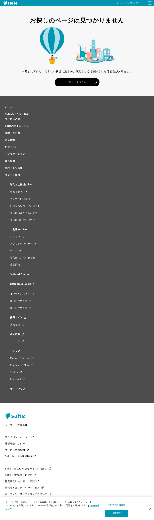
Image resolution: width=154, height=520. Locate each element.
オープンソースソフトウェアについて (26, 494)
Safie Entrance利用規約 (19, 475)
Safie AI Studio (19, 274)
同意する (116, 513)
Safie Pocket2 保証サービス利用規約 (26, 468)
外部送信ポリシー (15, 443)
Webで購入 (16, 191)
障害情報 (15, 264)
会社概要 (15, 334)
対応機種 (10, 140)
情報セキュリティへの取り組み (22, 487)
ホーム (8, 107)
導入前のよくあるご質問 (24, 212)
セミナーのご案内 (20, 198)
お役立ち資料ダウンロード (25, 205)
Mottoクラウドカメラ (22, 358)
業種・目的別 (12, 133)
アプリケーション (15, 154)
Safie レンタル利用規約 (18, 456)
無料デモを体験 (13, 168)
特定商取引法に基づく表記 (20, 481)
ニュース (15, 341)
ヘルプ (14, 250)
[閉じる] (150, 508)
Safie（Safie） (16, 416)
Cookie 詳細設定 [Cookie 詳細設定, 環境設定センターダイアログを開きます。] (116, 504)
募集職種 (15, 324)
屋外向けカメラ (19, 307)
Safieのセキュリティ (17, 126)
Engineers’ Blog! (20, 365)
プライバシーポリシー (17, 437)
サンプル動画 (12, 175)
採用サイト (16, 317)
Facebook (16, 379)
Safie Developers (21, 284)
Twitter (14, 372)
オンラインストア (20, 293)
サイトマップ (17, 388)
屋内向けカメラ (19, 300)
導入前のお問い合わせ (22, 219)
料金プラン (11, 147)
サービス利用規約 (15, 449)
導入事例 (10, 161)
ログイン (15, 236)
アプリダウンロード (21, 243)
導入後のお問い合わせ (22, 257)
